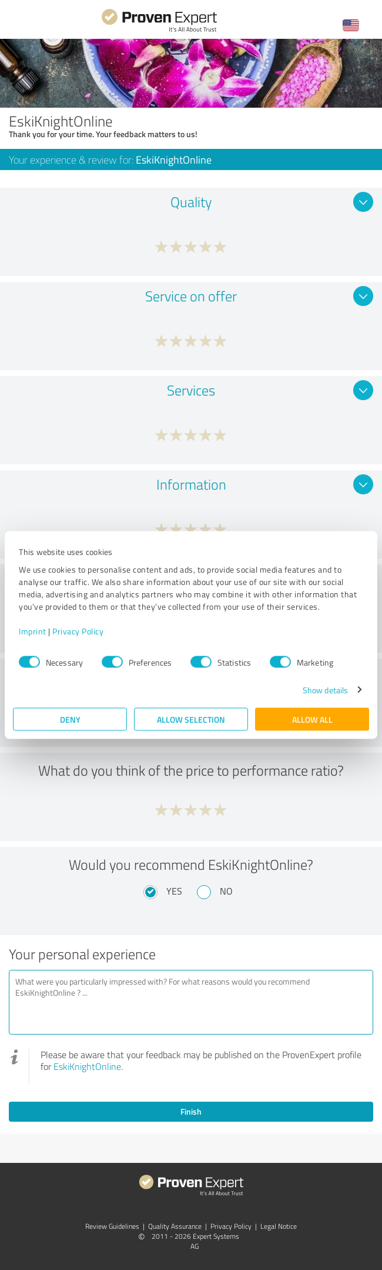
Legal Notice (278, 1226)
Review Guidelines (112, 1226)
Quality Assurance (175, 1226)
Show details (325, 689)
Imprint (32, 630)
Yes (174, 891)
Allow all (312, 718)
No (226, 891)
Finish (191, 1111)
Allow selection (191, 718)
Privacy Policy (77, 630)
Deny (70, 718)
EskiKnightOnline (87, 1066)
